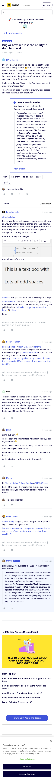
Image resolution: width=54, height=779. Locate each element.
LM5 (8, 391)
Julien (8, 429)
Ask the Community (13, 33)
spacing (6, 182)
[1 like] (12, 189)
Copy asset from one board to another (21, 697)
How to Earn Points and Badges (27, 718)
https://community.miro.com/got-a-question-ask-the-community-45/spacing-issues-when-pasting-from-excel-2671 (26, 531)
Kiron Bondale (12, 212)
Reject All (27, 766)
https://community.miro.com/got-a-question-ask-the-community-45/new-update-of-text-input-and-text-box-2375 (26, 361)
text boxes (28, 176)
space (38, 176)
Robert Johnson (13, 341)
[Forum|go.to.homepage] (19, 5)
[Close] (51, 741)
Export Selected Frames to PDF (17, 702)
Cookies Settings (27, 759)
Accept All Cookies (27, 774)
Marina (9, 478)
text (5, 176)
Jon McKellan (12, 59)
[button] (3, 5)
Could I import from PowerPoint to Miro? (22, 693)
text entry (15, 176)
